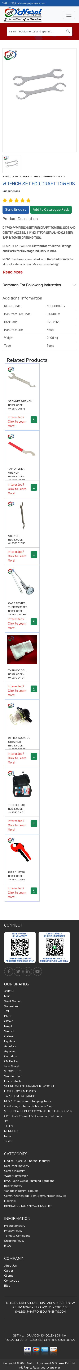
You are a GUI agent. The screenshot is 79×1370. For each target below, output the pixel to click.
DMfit (7, 1016)
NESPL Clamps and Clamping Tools (27, 1101)
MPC (7, 996)
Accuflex (10, 1046)
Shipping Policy (14, 1241)
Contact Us (11, 1281)
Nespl (8, 1026)
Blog (7, 1286)
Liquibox (9, 1041)
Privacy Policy (13, 1231)
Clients (8, 1276)
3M (6, 1121)
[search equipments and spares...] (35, 31)
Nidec (8, 1136)
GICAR (8, 1021)
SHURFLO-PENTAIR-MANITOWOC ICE (29, 1086)
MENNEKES (11, 1131)
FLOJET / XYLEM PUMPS (20, 1091)
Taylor (8, 1141)
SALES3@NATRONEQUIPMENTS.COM (40, 1312)
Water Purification (16, 1176)
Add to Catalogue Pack (51, 210)
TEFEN (8, 1126)
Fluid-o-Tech (12, 1081)
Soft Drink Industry (16, 1166)
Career (8, 1271)
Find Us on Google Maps (41, 1325)
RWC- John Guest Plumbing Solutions (29, 1181)
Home (6, 176)
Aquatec (10, 1051)
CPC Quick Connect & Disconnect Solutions (33, 1116)
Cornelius (10, 1056)
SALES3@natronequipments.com (24, 3)
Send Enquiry (15, 210)
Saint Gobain (12, 1001)
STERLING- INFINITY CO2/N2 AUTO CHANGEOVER (38, 1111)
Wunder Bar (12, 1076)
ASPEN (9, 991)
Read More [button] (13, 272)
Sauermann (11, 1006)
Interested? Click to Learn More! (17, 422)
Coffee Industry (14, 1171)
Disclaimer (53, 1367)
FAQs (7, 1246)
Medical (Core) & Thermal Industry (27, 1161)
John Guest (11, 1066)
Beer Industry (21, 176)
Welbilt (9, 1031)
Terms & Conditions (17, 1236)
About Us (10, 1266)
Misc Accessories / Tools (48, 176)
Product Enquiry (14, 1226)
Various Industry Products (21, 1191)
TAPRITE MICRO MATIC (19, 1096)
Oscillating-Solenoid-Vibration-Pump (28, 1106)
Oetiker (9, 1036)
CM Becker (11, 1061)
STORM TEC (12, 1071)
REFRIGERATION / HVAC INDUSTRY (28, 1206)
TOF (7, 1011)
